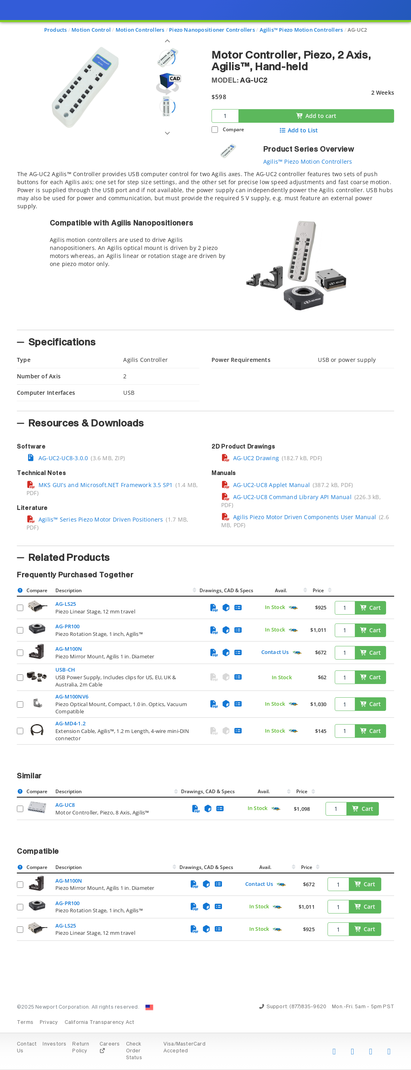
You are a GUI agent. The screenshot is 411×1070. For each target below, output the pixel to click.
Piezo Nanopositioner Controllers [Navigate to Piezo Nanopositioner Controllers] (212, 29)
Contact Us (275, 652)
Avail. (281, 590)
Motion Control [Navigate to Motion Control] (91, 29)
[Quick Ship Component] (293, 607)
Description (68, 590)
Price (318, 590)
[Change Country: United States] (149, 1007)
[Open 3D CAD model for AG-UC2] (167, 84)
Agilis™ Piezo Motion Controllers (307, 161)
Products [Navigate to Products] (55, 29)
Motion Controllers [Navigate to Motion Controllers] (140, 29)
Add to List (298, 130)
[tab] (205, 248)
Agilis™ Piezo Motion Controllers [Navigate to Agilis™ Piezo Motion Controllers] (301, 29)
